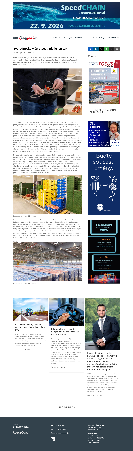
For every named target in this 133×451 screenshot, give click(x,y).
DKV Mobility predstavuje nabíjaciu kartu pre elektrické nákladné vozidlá (65, 332)
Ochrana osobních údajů (60, 433)
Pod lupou (102, 38)
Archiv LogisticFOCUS (58, 429)
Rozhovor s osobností (90, 38)
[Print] (117, 49)
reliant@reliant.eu (94, 427)
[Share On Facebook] (90, 49)
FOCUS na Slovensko (59, 38)
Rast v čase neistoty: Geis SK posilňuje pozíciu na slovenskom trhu (30, 327)
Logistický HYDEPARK (75, 38)
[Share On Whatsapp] (106, 49)
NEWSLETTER (112, 38)
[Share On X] (101, 49)
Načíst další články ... (66, 407)
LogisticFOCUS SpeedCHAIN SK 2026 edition (103, 111)
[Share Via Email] (111, 49)
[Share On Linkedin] (96, 49)
